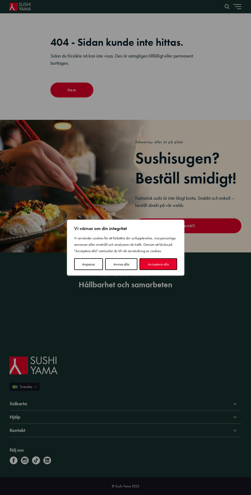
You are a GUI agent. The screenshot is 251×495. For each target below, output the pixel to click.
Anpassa (88, 264)
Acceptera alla (158, 264)
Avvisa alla (121, 264)
